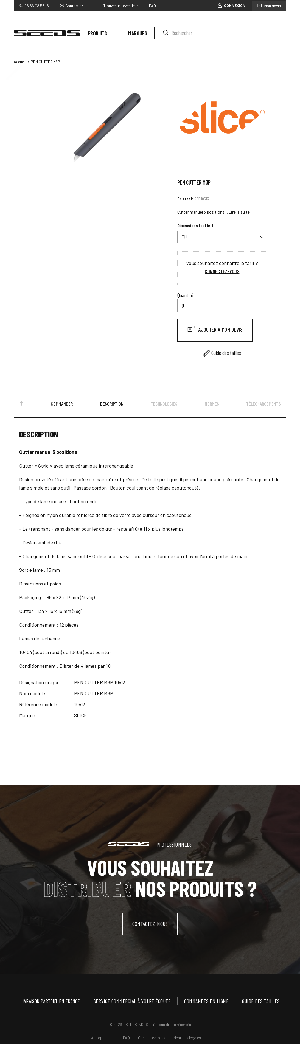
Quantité (185, 296)
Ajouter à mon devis (220, 331)
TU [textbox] (184, 238)
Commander (62, 405)
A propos (98, 1039)
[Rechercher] (220, 33)
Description (112, 405)
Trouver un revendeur (120, 5)
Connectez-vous (222, 273)
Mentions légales (187, 1039)
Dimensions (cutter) (195, 227)
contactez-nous (150, 926)
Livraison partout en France (51, 1003)
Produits (97, 33)
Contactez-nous (78, 5)
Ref (197, 200)
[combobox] (222, 239)
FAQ (152, 5)
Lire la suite (239, 213)
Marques (137, 33)
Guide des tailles (226, 354)
